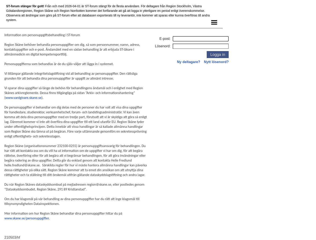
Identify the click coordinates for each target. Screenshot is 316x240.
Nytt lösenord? (216, 62)
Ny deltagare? (188, 62)
